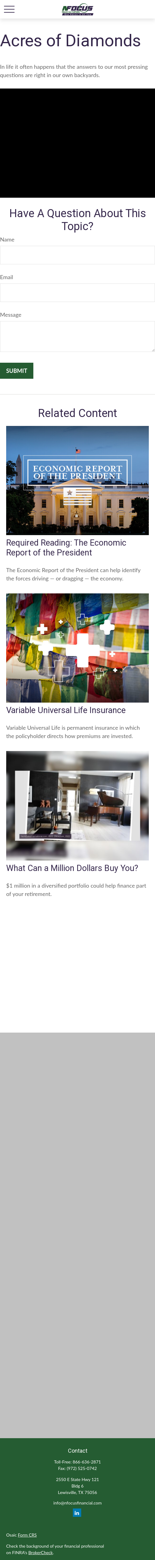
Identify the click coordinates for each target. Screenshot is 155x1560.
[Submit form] (16, 371)
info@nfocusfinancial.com (77, 1502)
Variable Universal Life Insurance (66, 710)
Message (10, 314)
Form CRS (27, 1534)
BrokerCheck (40, 1552)
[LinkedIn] (77, 1512)
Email (6, 277)
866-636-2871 (87, 1461)
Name (7, 239)
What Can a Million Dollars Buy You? (72, 868)
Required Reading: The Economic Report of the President (66, 548)
